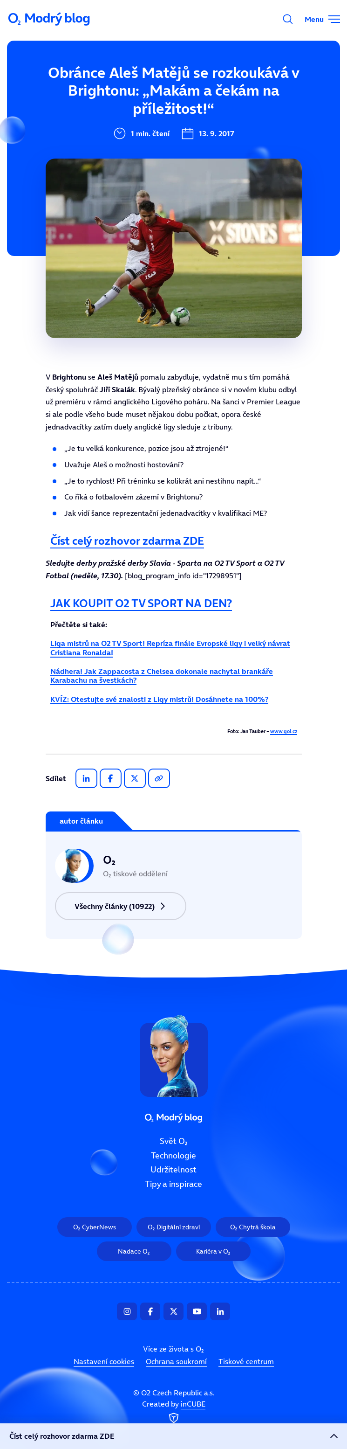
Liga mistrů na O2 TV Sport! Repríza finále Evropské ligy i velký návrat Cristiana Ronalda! (170, 647)
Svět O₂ (174, 1141)
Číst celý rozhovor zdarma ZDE (127, 540)
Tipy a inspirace (173, 1184)
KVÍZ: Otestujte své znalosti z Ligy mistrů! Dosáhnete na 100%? (159, 699)
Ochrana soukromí (176, 1361)
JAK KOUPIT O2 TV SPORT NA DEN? (141, 603)
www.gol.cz (283, 731)
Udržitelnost (173, 1170)
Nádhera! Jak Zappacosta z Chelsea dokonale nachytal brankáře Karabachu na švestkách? (161, 675)
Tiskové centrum (246, 1361)
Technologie (173, 1155)
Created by (173, 1413)
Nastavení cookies (104, 1361)
